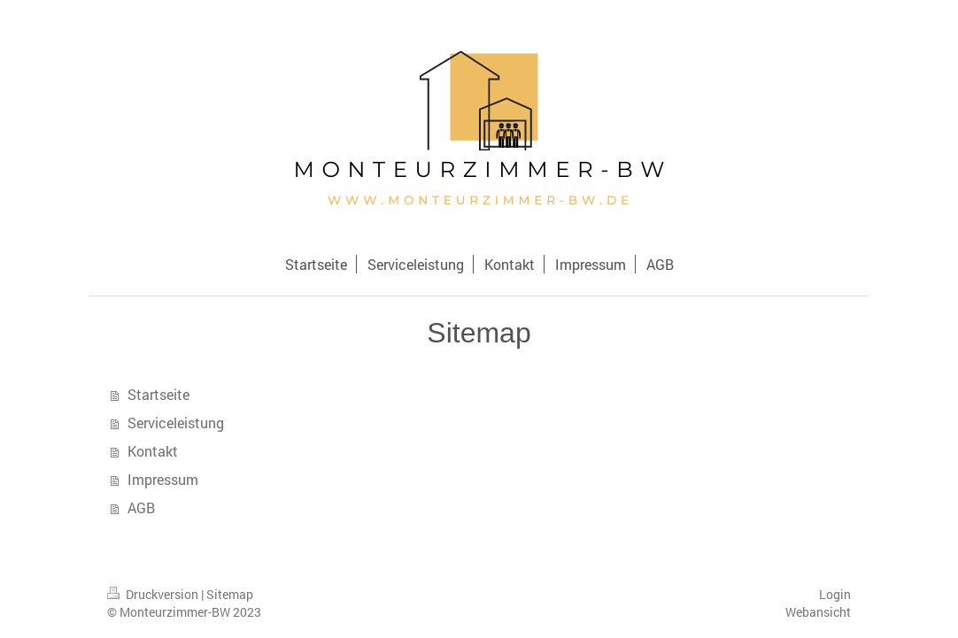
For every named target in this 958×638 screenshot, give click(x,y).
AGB (141, 507)
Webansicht (818, 611)
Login (835, 594)
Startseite (158, 394)
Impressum (162, 479)
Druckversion (154, 594)
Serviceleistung (175, 422)
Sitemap (229, 594)
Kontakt (152, 451)
